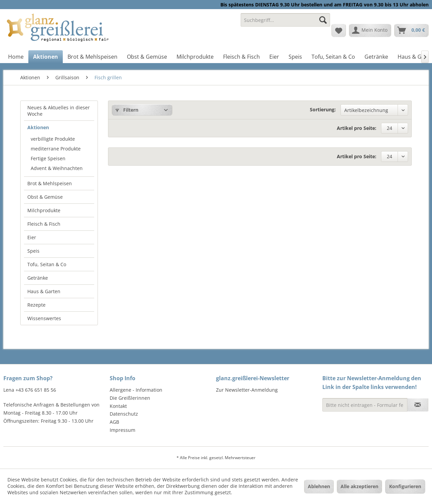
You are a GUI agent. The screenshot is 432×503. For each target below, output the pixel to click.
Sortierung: (323, 109)
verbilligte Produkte (53, 139)
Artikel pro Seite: (356, 128)
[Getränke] (376, 56)
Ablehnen (319, 486)
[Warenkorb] (411, 30)
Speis (33, 251)
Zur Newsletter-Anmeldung (247, 390)
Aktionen (38, 127)
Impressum (122, 430)
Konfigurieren (405, 486)
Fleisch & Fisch (43, 224)
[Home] (15, 56)
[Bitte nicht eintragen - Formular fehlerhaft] (364, 405)
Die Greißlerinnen (130, 398)
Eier (31, 237)
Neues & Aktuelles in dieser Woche (58, 110)
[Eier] (274, 56)
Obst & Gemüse (45, 197)
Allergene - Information (136, 390)
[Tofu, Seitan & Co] (333, 56)
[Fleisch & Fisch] (241, 56)
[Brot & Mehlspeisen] (92, 56)
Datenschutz (124, 414)
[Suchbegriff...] (285, 20)
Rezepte (36, 305)
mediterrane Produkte (56, 148)
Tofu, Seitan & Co (46, 264)
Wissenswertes (44, 318)
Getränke (37, 278)
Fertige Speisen (48, 158)
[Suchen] (323, 20)
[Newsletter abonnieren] (417, 405)
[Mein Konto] (370, 30)
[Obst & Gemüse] (147, 56)
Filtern (126, 110)
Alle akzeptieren (359, 486)
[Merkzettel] (338, 30)
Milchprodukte (43, 210)
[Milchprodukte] (195, 56)
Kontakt (118, 406)
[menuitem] (285, 23)
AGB (114, 422)
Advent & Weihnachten (57, 168)
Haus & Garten (43, 291)
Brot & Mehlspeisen (49, 183)
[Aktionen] (45, 56)
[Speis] (295, 56)
